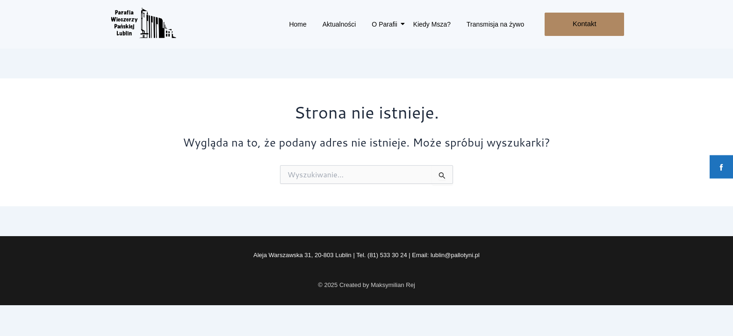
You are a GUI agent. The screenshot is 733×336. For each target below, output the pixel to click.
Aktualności (339, 24)
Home (297, 24)
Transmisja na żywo (495, 24)
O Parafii (386, 24)
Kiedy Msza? (432, 24)
